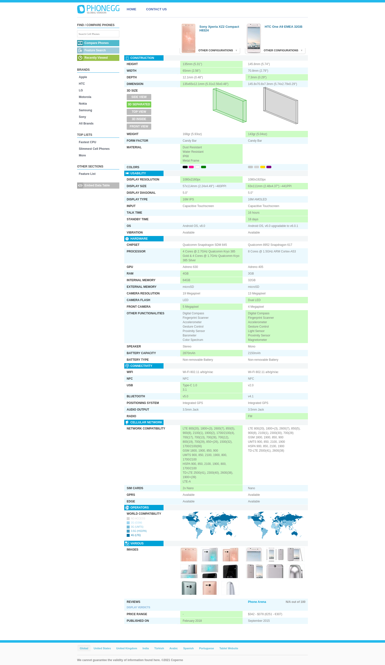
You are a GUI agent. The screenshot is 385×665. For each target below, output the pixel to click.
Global (84, 648)
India (145, 648)
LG (81, 90)
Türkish (159, 648)
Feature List (87, 174)
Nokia (83, 103)
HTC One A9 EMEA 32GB (283, 26)
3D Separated (139, 104)
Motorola (85, 97)
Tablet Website (228, 648)
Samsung (85, 110)
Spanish (188, 648)
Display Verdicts (138, 607)
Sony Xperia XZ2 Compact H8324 (219, 28)
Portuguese (206, 648)
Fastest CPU (87, 142)
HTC (82, 83)
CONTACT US (156, 9)
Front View (139, 126)
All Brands (86, 123)
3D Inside (139, 119)
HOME (131, 9)
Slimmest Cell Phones (94, 149)
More (82, 155)
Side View (139, 97)
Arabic (173, 648)
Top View (139, 111)
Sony (82, 117)
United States (102, 648)
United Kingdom (126, 648)
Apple (83, 77)
